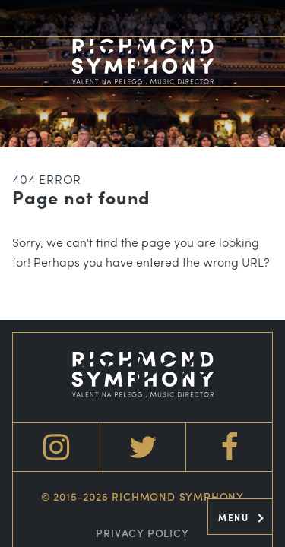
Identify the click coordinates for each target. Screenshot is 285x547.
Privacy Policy (142, 532)
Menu (240, 517)
